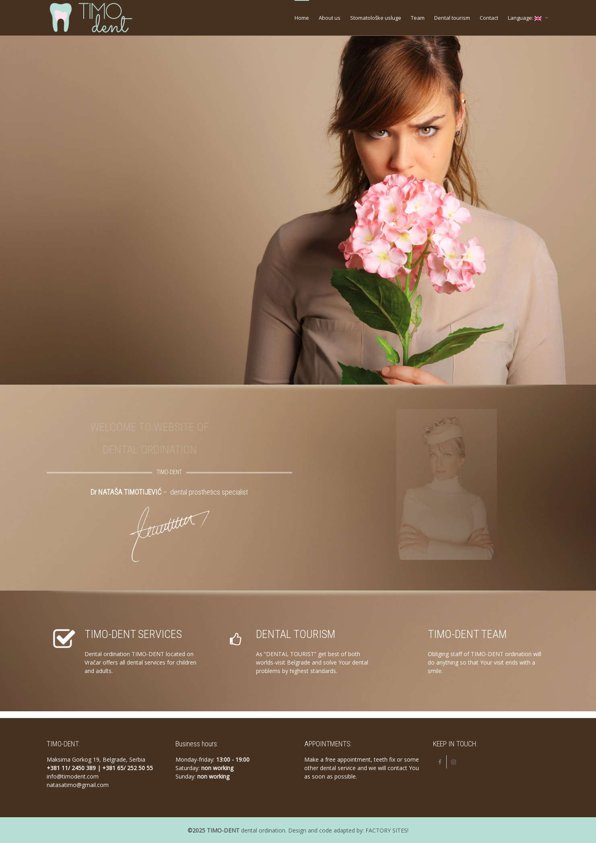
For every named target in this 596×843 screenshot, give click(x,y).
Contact (489, 17)
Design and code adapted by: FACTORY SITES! (348, 830)
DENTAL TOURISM (295, 634)
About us (329, 17)
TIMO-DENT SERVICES (133, 634)
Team (418, 17)
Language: (525, 17)
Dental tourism (452, 17)
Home (302, 17)
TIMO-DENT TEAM (467, 634)
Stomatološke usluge (375, 17)
